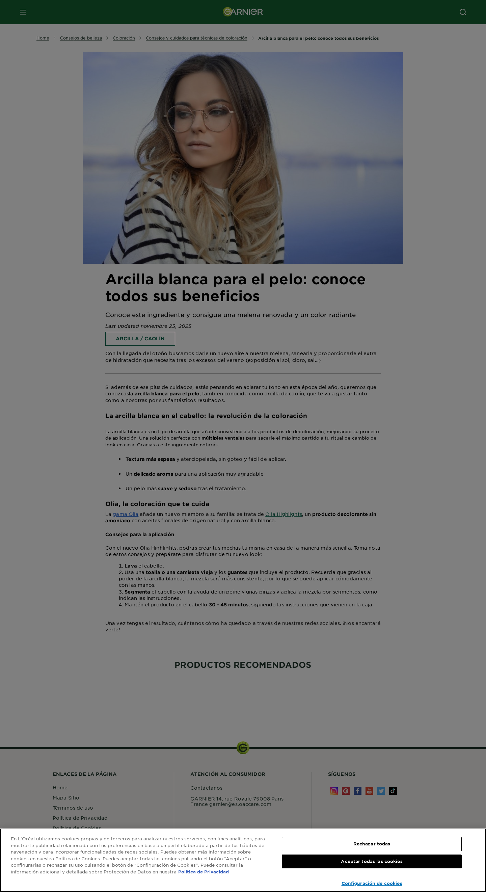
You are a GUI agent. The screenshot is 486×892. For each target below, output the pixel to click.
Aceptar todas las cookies (371, 861)
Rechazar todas (371, 843)
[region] (243, 860)
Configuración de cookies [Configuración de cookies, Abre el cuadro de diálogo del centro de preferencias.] (372, 883)
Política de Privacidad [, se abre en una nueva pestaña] (203, 871)
